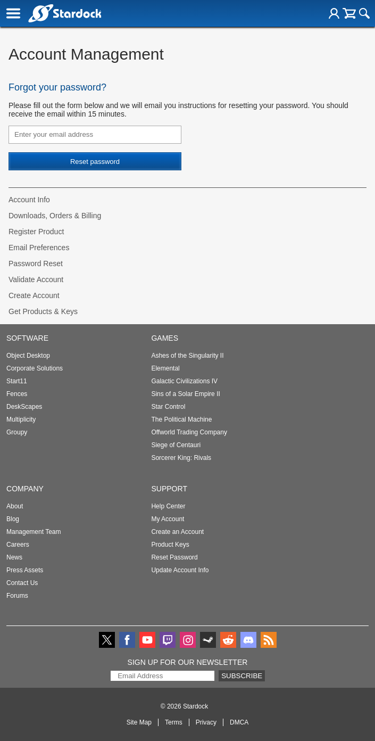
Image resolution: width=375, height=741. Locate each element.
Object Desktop (28, 355)
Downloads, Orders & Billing (55, 215)
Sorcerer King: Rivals (181, 458)
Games (164, 338)
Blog (12, 519)
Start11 (16, 381)
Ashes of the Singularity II (187, 355)
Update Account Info (180, 570)
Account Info (29, 199)
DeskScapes (24, 406)
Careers (17, 544)
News (14, 557)
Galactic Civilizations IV (184, 381)
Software (27, 338)
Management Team (33, 532)
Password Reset (36, 263)
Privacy (206, 722)
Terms (173, 722)
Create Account (34, 295)
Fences (16, 394)
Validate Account (36, 279)
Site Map (139, 722)
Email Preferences (39, 247)
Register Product (36, 231)
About (14, 506)
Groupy (16, 432)
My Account (167, 519)
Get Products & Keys (43, 311)
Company (25, 488)
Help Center (168, 506)
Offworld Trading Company (189, 432)
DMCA (239, 722)
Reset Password (174, 557)
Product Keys (170, 544)
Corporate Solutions (34, 368)
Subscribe (241, 676)
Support (169, 488)
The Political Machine (181, 419)
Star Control (168, 406)
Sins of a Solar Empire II (185, 394)
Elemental (165, 368)
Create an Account (177, 532)
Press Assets (24, 570)
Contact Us (22, 583)
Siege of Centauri (176, 445)
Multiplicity (21, 419)
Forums (17, 595)
